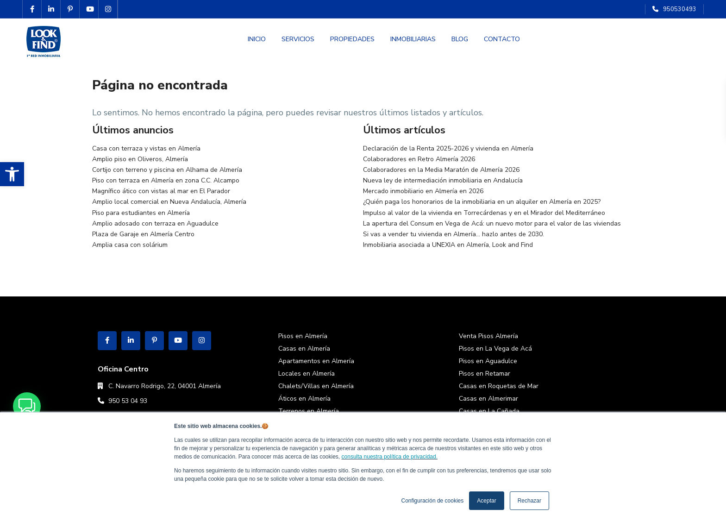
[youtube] (89, 9)
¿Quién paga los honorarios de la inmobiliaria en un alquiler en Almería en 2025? (482, 201)
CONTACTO (502, 39)
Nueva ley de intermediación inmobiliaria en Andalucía (443, 180)
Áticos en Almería (304, 398)
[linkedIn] (51, 9)
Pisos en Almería (302, 336)
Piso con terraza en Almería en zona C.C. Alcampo (165, 180)
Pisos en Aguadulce (488, 361)
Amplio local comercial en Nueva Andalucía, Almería (169, 201)
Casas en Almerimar (488, 398)
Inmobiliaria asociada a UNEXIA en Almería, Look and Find (448, 244)
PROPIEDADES (352, 39)
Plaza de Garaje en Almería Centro (143, 234)
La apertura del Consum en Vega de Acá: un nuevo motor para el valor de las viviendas (492, 223)
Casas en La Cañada (489, 411)
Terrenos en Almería (308, 411)
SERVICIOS (298, 39)
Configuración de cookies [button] (432, 500)
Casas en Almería (304, 348)
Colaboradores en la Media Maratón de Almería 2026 (441, 169)
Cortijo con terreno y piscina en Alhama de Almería (167, 169)
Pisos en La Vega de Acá (495, 348)
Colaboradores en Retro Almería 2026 (419, 159)
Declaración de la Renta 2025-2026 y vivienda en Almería (448, 148)
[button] (12, 174)
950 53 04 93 (127, 400)
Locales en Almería (306, 373)
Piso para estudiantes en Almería (141, 212)
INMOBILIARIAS (413, 39)
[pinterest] (70, 9)
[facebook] (32, 9)
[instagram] (108, 9)
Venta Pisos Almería (488, 336)
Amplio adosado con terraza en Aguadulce (155, 223)
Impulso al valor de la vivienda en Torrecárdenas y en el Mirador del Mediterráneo (484, 212)
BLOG (459, 39)
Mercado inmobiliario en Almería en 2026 (423, 191)
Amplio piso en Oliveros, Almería (140, 159)
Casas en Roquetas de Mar (498, 386)
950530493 (679, 9)
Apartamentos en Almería (316, 361)
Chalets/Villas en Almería (316, 386)
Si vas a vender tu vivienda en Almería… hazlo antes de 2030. (453, 234)
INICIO (257, 39)
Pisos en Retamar (484, 373)
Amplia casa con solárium (130, 244)
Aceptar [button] (486, 500)
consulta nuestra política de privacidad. (390, 456)
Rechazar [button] (529, 500)
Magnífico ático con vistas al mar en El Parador (161, 191)
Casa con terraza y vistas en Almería (146, 148)
